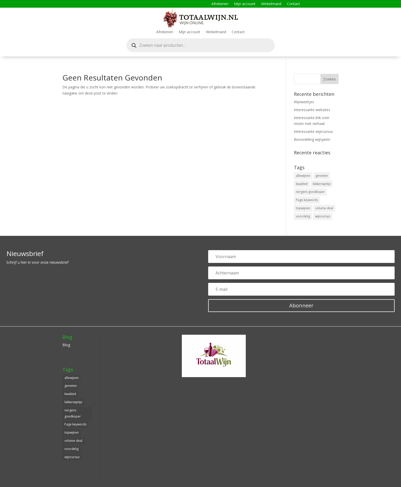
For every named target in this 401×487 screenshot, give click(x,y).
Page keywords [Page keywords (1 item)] (307, 200)
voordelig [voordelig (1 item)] (303, 216)
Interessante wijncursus (313, 131)
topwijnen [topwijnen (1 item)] (303, 208)
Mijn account (244, 4)
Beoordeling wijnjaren (312, 139)
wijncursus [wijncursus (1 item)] (322, 216)
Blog (66, 344)
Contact (293, 4)
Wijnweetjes (304, 101)
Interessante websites (312, 109)
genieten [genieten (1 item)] (321, 175)
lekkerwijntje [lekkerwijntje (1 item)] (322, 184)
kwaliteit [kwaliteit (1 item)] (302, 184)
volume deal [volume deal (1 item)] (324, 208)
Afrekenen (219, 4)
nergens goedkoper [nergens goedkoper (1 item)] (310, 192)
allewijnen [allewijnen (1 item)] (303, 175)
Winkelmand (271, 4)
